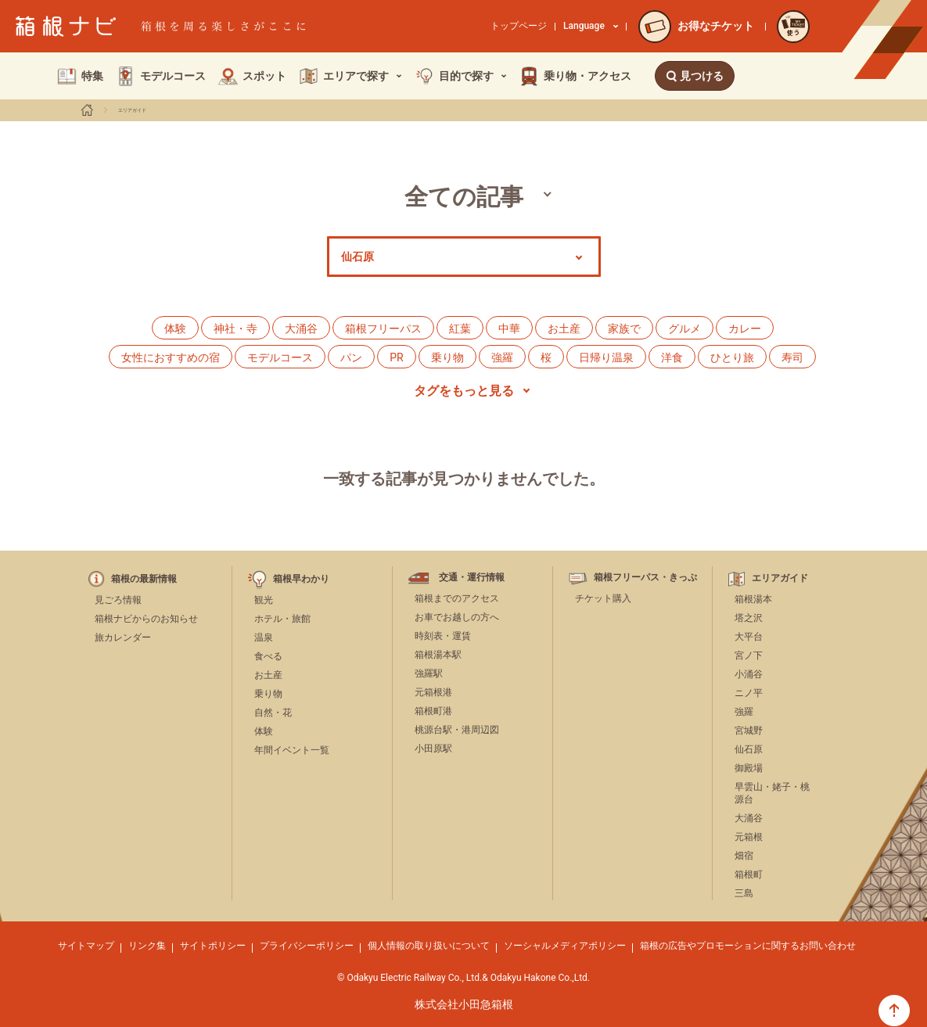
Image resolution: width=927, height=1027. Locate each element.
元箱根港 (433, 692)
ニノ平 (749, 693)
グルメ (684, 328)
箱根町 (749, 874)
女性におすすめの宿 (170, 357)
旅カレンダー (123, 637)
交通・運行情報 (472, 578)
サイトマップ (86, 945)
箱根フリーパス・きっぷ (645, 578)
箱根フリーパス (383, 328)
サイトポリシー (213, 945)
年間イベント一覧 (291, 750)
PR (396, 357)
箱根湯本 (753, 599)
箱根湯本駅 (438, 654)
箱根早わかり (301, 579)
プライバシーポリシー (307, 945)
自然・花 (273, 712)
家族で (624, 328)
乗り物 (447, 357)
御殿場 (749, 768)
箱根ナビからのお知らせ (146, 618)
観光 (263, 599)
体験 (175, 328)
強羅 (502, 357)
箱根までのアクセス (457, 598)
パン (351, 357)
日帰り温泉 (606, 357)
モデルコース (280, 357)
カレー (744, 328)
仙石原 (749, 749)
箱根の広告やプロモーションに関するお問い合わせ (748, 945)
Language (591, 25)
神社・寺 (235, 328)
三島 (744, 893)
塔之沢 (749, 617)
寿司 (792, 357)
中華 (509, 328)
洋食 (672, 357)
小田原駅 (433, 748)
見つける (695, 76)
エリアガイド (132, 110)
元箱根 (749, 836)
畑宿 (744, 855)
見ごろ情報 (118, 599)
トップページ (518, 25)
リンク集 (147, 945)
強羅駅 (429, 673)
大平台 (749, 636)
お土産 (564, 328)
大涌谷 (301, 328)
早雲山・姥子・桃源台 (772, 793)
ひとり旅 (732, 357)
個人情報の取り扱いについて (429, 945)
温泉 (263, 637)
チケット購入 (603, 598)
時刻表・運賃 (443, 635)
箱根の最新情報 (144, 579)
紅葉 (460, 328)
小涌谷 (749, 674)
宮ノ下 (749, 655)
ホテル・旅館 (282, 618)
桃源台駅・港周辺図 (457, 729)
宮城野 (749, 730)
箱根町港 (433, 711)
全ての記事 (463, 196)
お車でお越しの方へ (457, 617)
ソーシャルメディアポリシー (565, 945)
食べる (268, 656)
